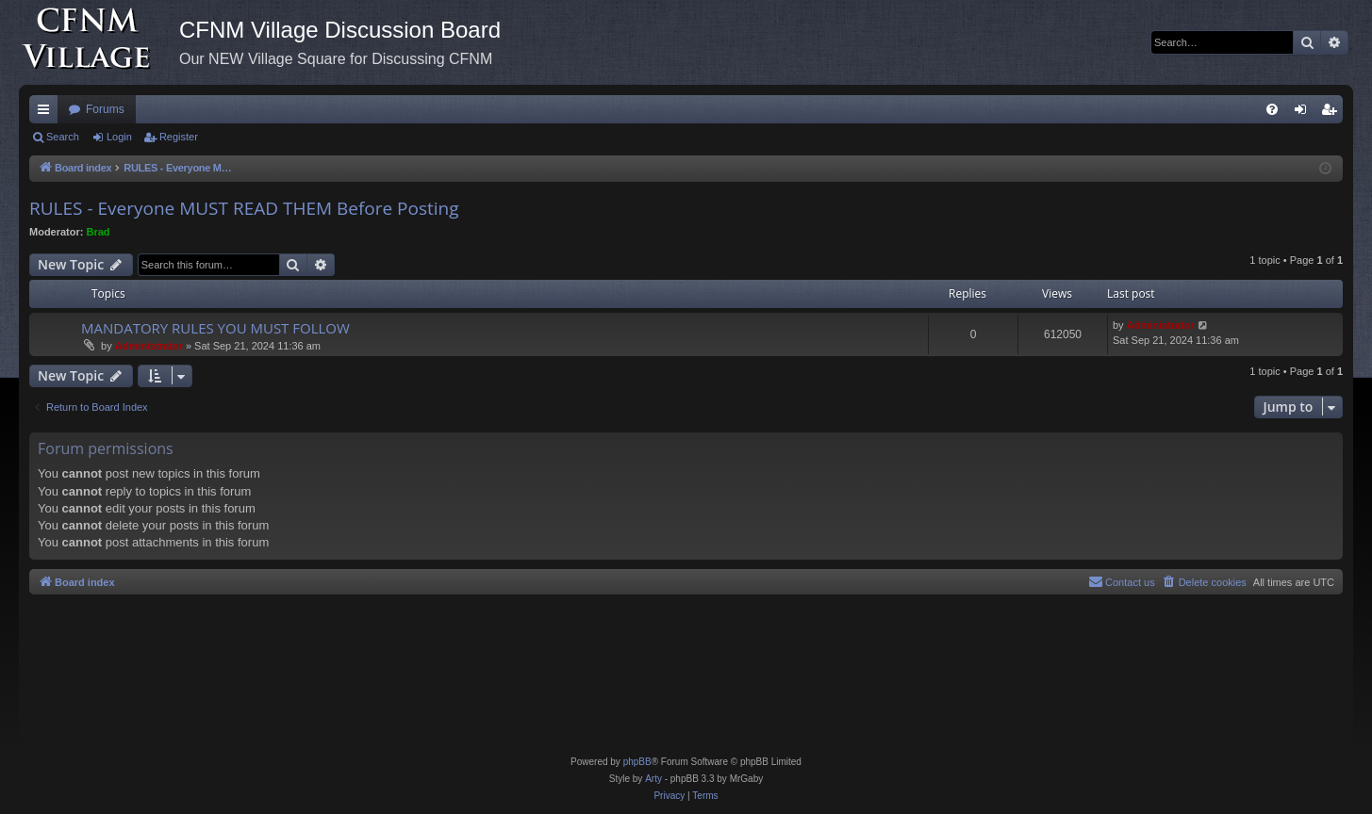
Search (62, 136)
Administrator (149, 345)
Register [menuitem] (1333, 113)
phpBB (637, 762)
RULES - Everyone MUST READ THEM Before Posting (244, 208)
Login (119, 136)
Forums (105, 109)
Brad (98, 231)
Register (178, 136)
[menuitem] (1272, 109)
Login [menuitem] (1304, 113)
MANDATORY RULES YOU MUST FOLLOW (215, 327)
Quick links (47, 113)
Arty (653, 778)
